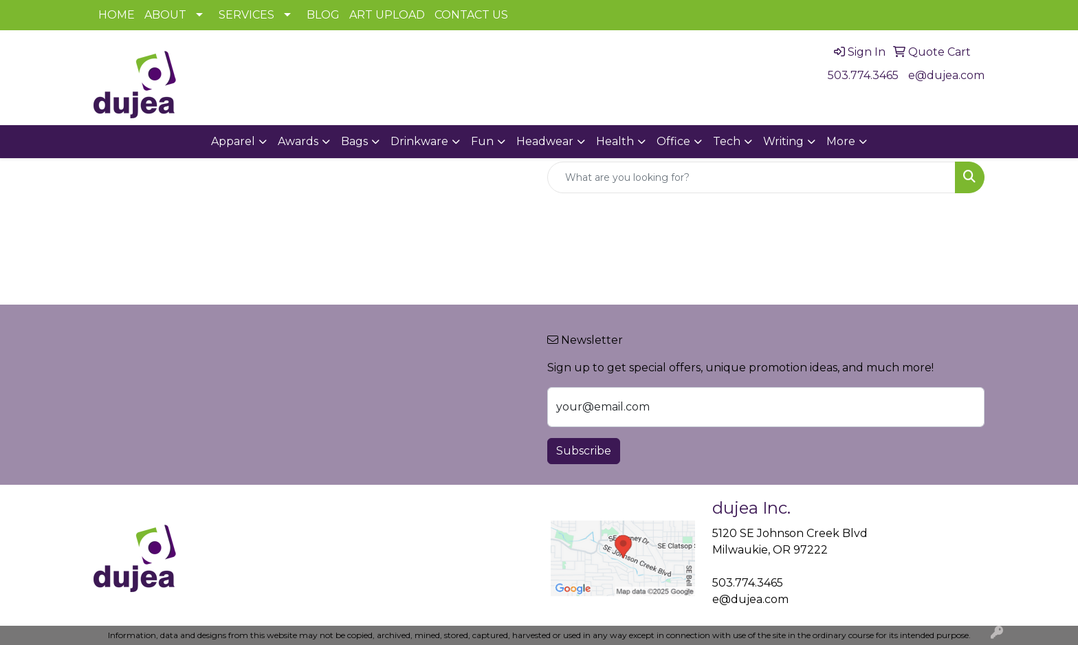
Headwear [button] (544, 141)
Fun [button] (482, 141)
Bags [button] (354, 141)
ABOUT (165, 14)
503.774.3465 (863, 75)
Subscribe (583, 450)
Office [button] (673, 141)
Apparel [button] (233, 141)
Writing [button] (783, 141)
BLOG (323, 14)
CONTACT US (471, 14)
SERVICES (246, 14)
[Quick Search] (751, 177)
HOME (116, 14)
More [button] (840, 141)
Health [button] (615, 141)
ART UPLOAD (387, 14)
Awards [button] (298, 141)
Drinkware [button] (419, 141)
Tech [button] (726, 141)
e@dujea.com (946, 75)
